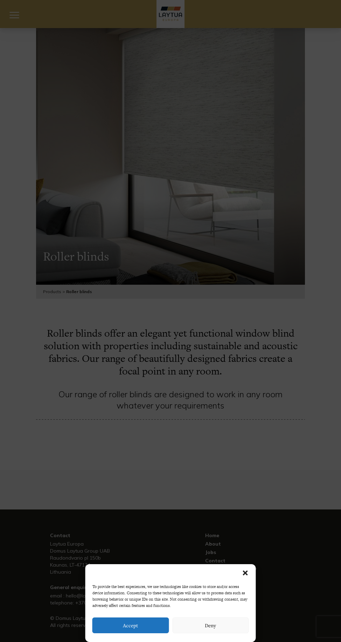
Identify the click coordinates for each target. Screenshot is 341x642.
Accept (130, 625)
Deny (210, 625)
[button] (245, 572)
